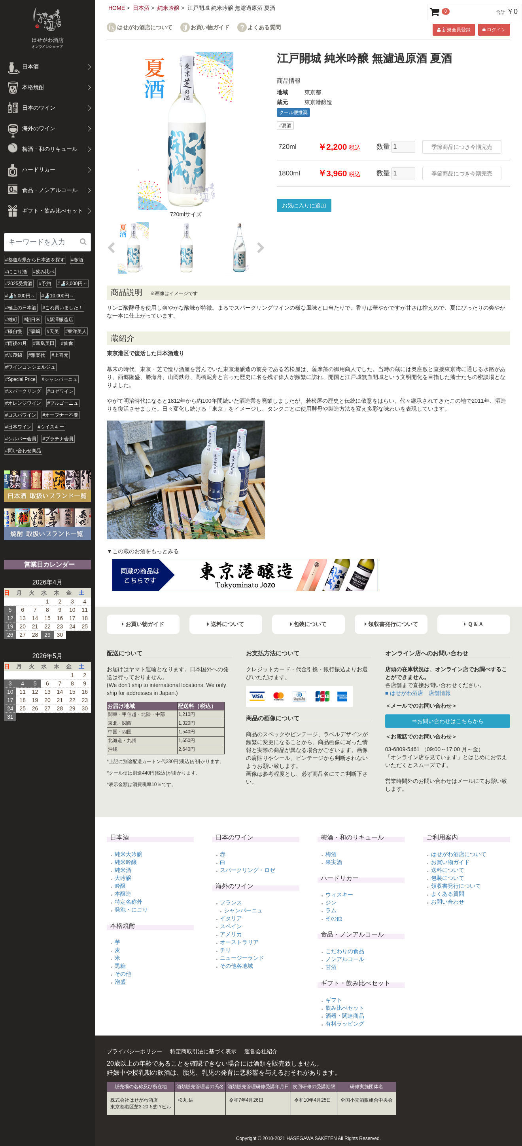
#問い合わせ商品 (23, 450)
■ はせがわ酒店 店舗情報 (418, 693)
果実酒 (333, 862)
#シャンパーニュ (60, 379)
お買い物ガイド (210, 27)
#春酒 (77, 260)
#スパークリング (23, 391)
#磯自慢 (13, 331)
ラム (331, 910)
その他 (123, 974)
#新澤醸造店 (60, 319)
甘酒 (331, 967)
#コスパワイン (20, 415)
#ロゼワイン (60, 391)
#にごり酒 (16, 271)
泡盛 (120, 981)
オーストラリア (239, 942)
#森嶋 (34, 331)
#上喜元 (59, 355)
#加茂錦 (13, 355)
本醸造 (123, 894)
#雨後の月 (16, 343)
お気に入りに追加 (304, 205)
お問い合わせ (447, 902)
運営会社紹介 (261, 1051)
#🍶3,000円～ (72, 283)
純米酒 (123, 870)
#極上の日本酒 (20, 307)
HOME (116, 8)
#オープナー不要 (61, 415)
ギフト (333, 1000)
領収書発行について (456, 886)
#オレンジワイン (23, 403)
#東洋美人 (76, 331)
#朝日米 (32, 319)
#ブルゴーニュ (63, 403)
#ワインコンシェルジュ (30, 367)
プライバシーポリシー (134, 1051)
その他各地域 (236, 966)
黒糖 (120, 966)
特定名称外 (128, 902)
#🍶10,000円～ (58, 296)
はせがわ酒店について (144, 27)
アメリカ (231, 934)
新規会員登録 (453, 29)
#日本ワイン (18, 427)
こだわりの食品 (344, 951)
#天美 (53, 331)
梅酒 (331, 854)
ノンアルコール (344, 959)
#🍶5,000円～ (20, 296)
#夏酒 (285, 125)
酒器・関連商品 (344, 1016)
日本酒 (141, 8)
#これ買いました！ (63, 307)
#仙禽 (67, 343)
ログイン (494, 29)
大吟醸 (123, 878)
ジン (331, 902)
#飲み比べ (44, 271)
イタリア (231, 918)
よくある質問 (264, 27)
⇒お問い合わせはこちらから (448, 721)
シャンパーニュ (243, 910)
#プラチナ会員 (58, 439)
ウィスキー (339, 894)
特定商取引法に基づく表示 (203, 1051)
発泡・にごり (131, 909)
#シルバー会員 (20, 439)
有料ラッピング (344, 1023)
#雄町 (11, 319)
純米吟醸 (168, 8)
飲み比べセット (344, 1008)
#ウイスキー (51, 427)
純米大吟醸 (128, 854)
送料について (447, 870)
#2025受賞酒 (18, 283)
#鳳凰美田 (44, 343)
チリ (225, 950)
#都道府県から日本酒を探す (35, 260)
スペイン (231, 926)
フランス (231, 902)
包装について (447, 878)
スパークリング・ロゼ (247, 870)
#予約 (45, 283)
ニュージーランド (242, 958)
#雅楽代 (36, 355)
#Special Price (20, 379)
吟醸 (120, 886)
